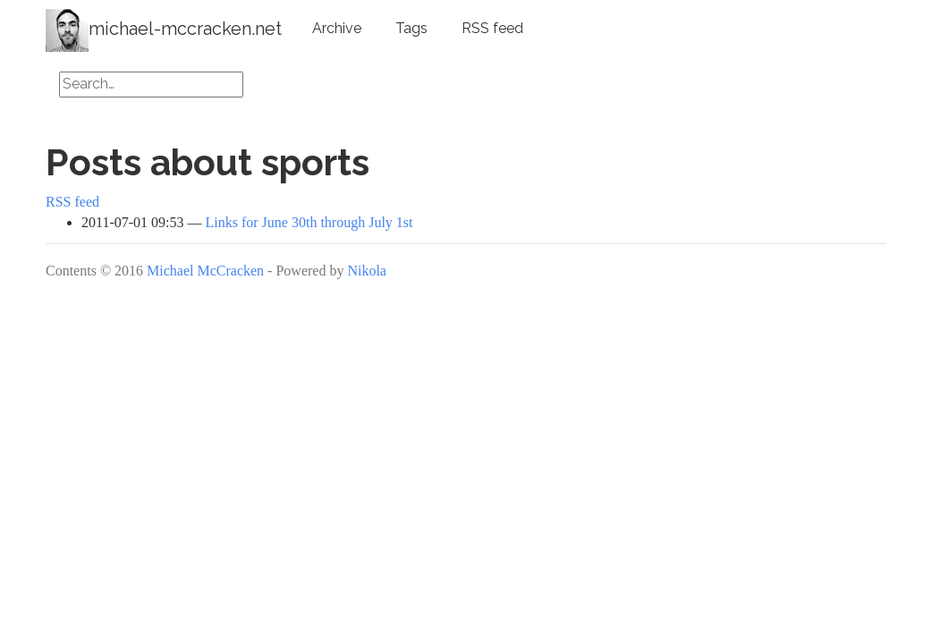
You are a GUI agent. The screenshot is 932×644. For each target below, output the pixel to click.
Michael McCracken (205, 270)
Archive (336, 28)
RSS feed (492, 28)
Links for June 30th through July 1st (309, 222)
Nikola (366, 270)
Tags (411, 28)
